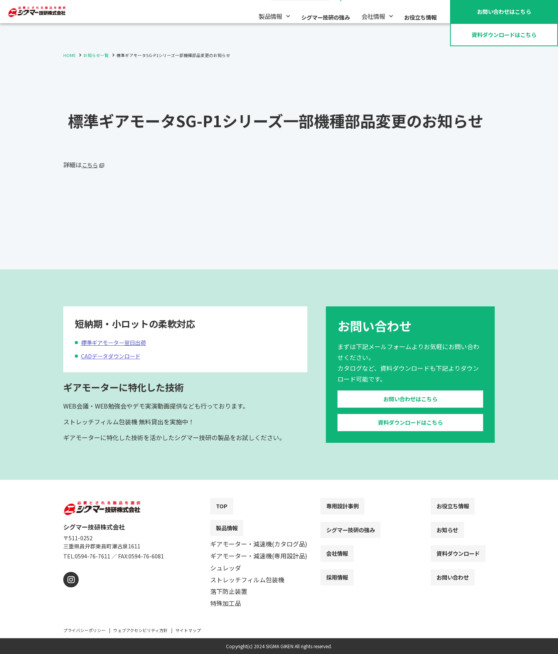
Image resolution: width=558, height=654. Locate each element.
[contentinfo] (279, 572)
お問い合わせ (504, 11)
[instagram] (70, 589)
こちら (91, 164)
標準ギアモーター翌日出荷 (122, 326)
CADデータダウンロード (119, 339)
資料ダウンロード (504, 34)
